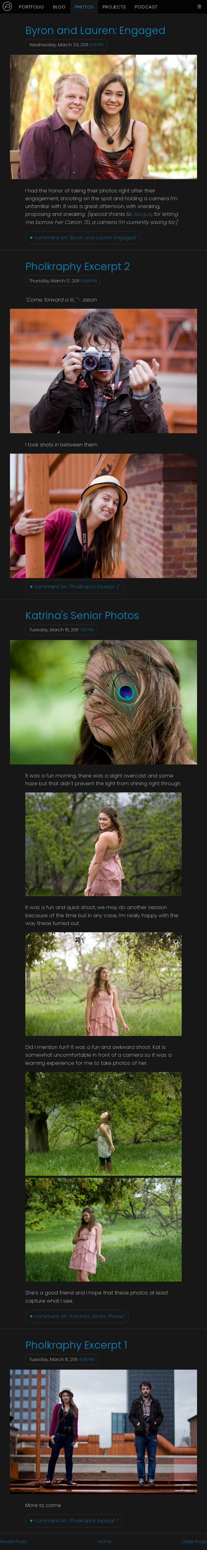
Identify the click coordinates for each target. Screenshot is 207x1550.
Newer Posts (13, 1541)
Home (104, 1541)
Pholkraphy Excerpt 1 (76, 1345)
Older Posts (194, 1541)
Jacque (142, 214)
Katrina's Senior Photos (82, 615)
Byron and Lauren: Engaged (95, 30)
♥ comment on (83, 237)
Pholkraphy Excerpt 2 (77, 266)
